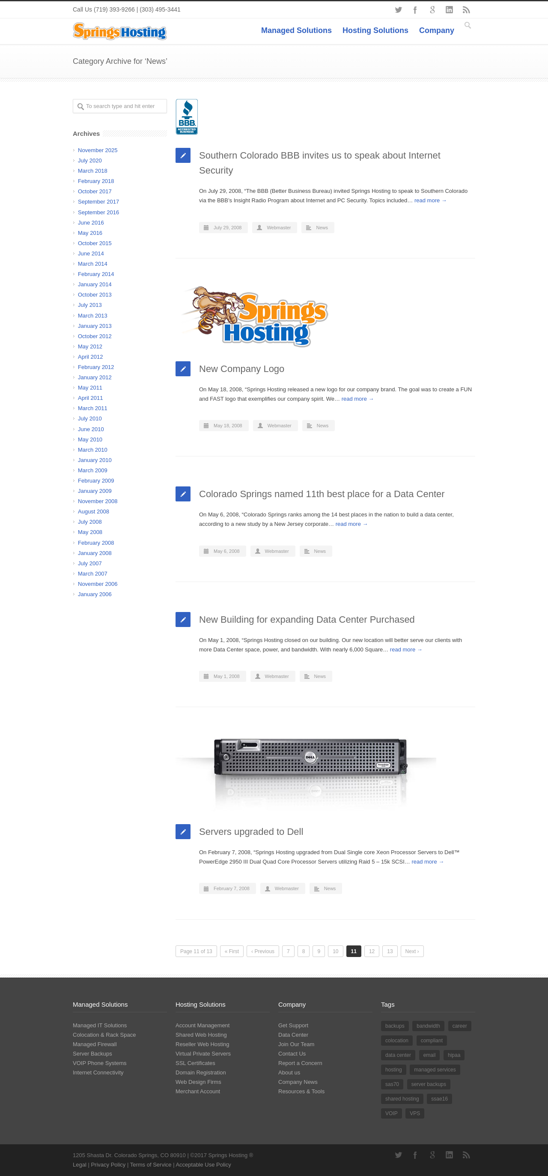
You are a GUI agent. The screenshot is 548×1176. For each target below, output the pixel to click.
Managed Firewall (95, 1044)
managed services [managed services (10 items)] (435, 1070)
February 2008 (96, 543)
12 (372, 951)
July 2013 (90, 305)
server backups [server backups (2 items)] (428, 1084)
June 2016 (91, 222)
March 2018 (92, 171)
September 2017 (98, 201)
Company (436, 30)
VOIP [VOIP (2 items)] (391, 1113)
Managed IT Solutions (100, 1025)
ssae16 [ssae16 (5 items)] (439, 1099)
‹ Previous (262, 951)
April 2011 (90, 398)
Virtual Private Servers (203, 1053)
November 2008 (98, 501)
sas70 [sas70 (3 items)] (392, 1084)
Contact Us (292, 1053)
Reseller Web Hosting (202, 1044)
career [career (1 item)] (460, 1026)
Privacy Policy (108, 1164)
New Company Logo (241, 368)
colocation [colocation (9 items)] (396, 1041)
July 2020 (90, 160)
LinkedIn (449, 9)
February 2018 (96, 181)
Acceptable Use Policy (203, 1164)
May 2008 (90, 532)
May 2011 (90, 387)
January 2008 (95, 553)
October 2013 (95, 294)
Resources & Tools (301, 1091)
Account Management (202, 1025)
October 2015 (95, 243)
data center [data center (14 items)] (398, 1055)
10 (335, 951)
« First (232, 951)
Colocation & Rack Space (104, 1035)
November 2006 (98, 584)
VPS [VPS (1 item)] (415, 1113)
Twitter (398, 9)
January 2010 (95, 460)
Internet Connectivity (98, 1072)
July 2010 (90, 418)
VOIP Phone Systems (100, 1063)
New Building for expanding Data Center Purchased (307, 619)
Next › (412, 951)
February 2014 (96, 274)
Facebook (415, 9)
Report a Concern (300, 1063)
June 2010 (91, 429)
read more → (430, 200)
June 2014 (91, 253)
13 (390, 951)
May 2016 (90, 233)
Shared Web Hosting (201, 1035)
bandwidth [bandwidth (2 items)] (428, 1026)
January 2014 (95, 284)
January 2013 (95, 326)
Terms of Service (151, 1164)
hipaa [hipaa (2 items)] (454, 1055)
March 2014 (92, 264)
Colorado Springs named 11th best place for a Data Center (322, 494)
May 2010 (90, 439)
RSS (466, 9)
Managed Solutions (296, 30)
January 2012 (95, 377)
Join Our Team (296, 1044)
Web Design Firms (198, 1082)
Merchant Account (198, 1091)
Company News (298, 1082)
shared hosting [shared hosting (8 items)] (402, 1099)
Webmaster (279, 227)
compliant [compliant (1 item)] (432, 1041)
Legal (79, 1164)
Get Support (293, 1025)
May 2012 (90, 346)
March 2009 (92, 470)
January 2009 (95, 491)
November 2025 (98, 150)
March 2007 (92, 573)
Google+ (432, 9)
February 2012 (96, 367)
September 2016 (98, 212)
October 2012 (95, 336)
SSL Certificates (195, 1063)
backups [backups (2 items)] (395, 1026)
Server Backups (92, 1053)
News (322, 227)
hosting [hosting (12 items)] (393, 1070)
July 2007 (90, 563)
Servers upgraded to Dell (251, 831)
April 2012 (90, 357)
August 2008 (93, 511)
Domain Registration (201, 1072)
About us (289, 1072)
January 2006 (95, 594)
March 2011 (92, 408)
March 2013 (92, 315)
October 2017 (95, 191)
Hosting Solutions (375, 30)
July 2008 (90, 522)
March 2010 (92, 450)
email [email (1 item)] (429, 1055)
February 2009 (96, 480)
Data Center (293, 1035)
